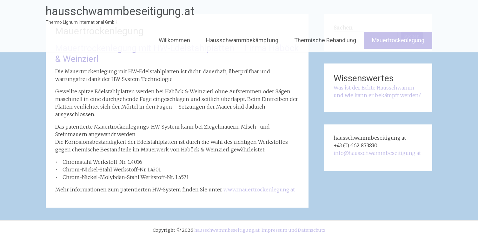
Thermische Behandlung (325, 40)
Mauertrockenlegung (398, 40)
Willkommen (174, 40)
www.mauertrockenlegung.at (259, 189)
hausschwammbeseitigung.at (120, 11)
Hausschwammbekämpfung (242, 40)
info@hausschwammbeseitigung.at (377, 153)
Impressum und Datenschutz (294, 230)
